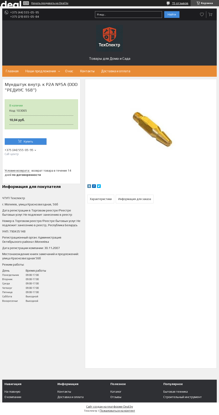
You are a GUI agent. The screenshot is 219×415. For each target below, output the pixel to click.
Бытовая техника (175, 391)
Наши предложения (40, 71)
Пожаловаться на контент (117, 410)
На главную (12, 391)
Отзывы (115, 397)
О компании (12, 397)
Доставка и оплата (115, 71)
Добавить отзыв (202, 14)
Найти (172, 14)
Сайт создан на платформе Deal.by (109, 406)
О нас (69, 71)
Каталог (115, 391)
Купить (28, 141)
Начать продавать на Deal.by (49, 3)
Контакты (87, 71)
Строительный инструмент (182, 397)
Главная (12, 71)
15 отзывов (180, 3)
